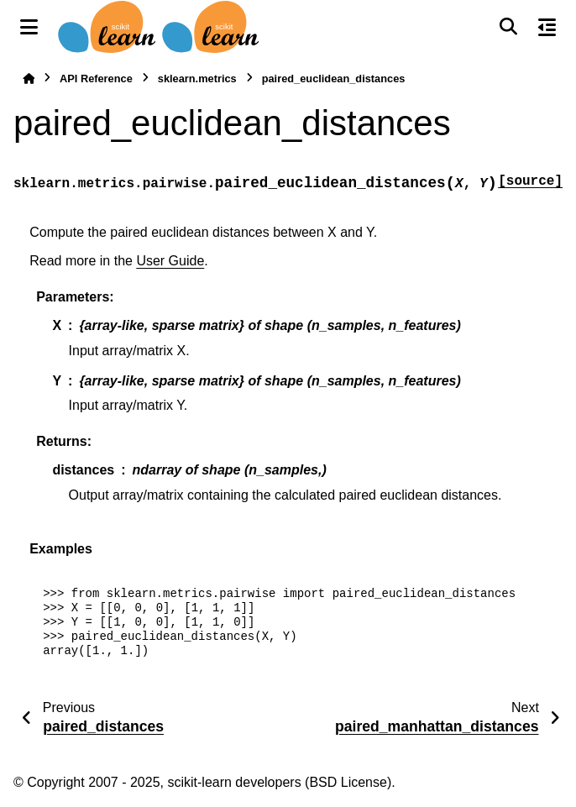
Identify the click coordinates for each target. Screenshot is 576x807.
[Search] (508, 27)
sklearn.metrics (197, 78)
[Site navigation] (29, 27)
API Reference (96, 78)
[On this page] (547, 27)
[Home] (28, 78)
